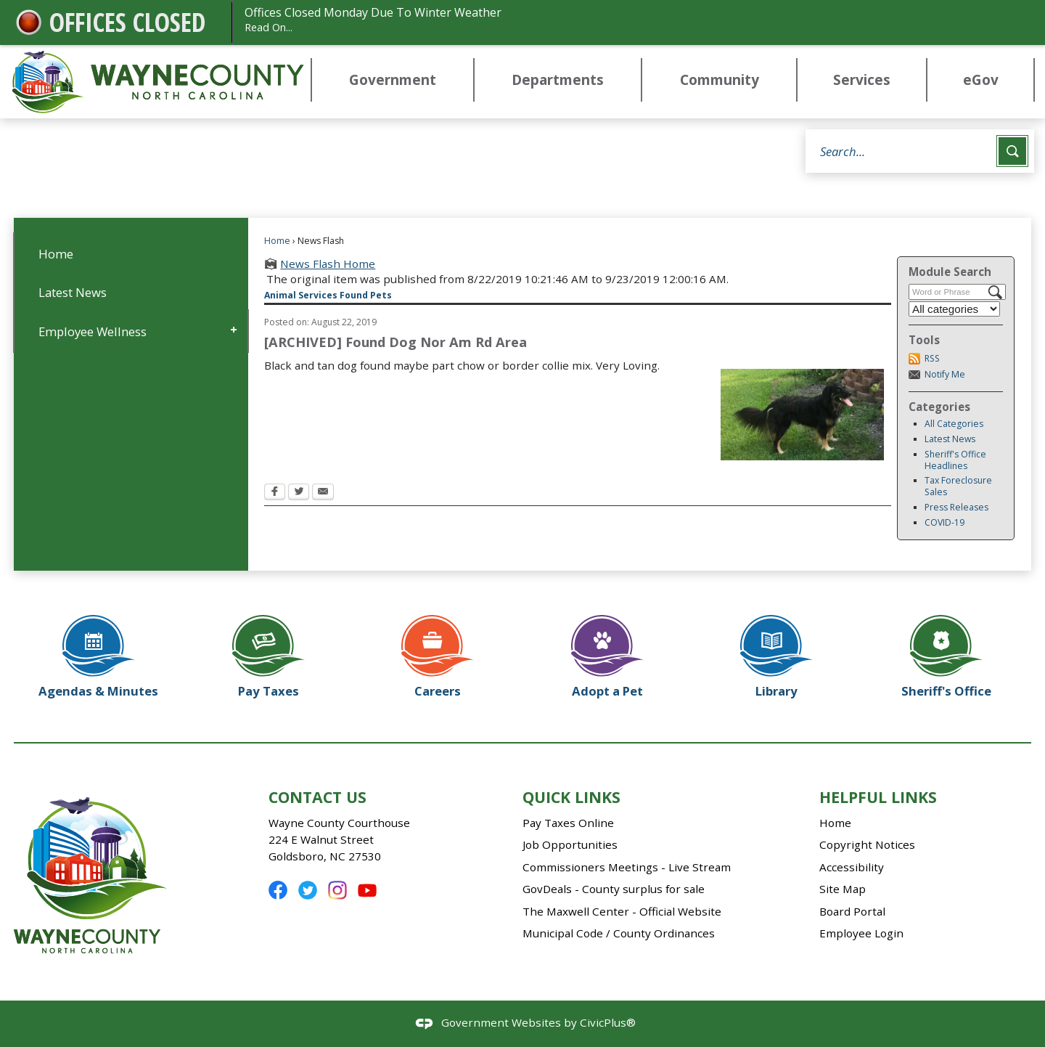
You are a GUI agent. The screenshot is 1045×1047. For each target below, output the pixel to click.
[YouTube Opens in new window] (367, 890)
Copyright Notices (867, 844)
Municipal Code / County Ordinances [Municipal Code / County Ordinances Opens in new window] (618, 933)
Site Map (842, 888)
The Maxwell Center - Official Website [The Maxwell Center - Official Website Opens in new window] (621, 911)
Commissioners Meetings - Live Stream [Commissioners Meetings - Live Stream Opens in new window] (626, 867)
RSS (932, 358)
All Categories (954, 423)
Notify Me (945, 374)
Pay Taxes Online (568, 822)
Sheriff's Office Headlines (955, 460)
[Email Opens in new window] (323, 493)
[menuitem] (392, 80)
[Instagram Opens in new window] (337, 890)
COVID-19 (944, 522)
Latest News (950, 439)
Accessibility (851, 867)
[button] (1012, 151)
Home (277, 241)
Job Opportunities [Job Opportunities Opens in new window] (570, 844)
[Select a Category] (954, 309)
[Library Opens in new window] (777, 651)
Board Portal (852, 911)
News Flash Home (327, 263)
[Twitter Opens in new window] (298, 493)
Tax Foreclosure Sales (958, 486)
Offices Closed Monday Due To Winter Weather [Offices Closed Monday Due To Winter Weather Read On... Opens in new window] (632, 20)
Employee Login (861, 933)
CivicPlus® (608, 1022)
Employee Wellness (92, 331)
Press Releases (956, 507)
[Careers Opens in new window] (437, 651)
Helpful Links (878, 796)
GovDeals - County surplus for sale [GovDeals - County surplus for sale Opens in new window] (613, 888)
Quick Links (571, 796)
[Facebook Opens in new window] (274, 493)
